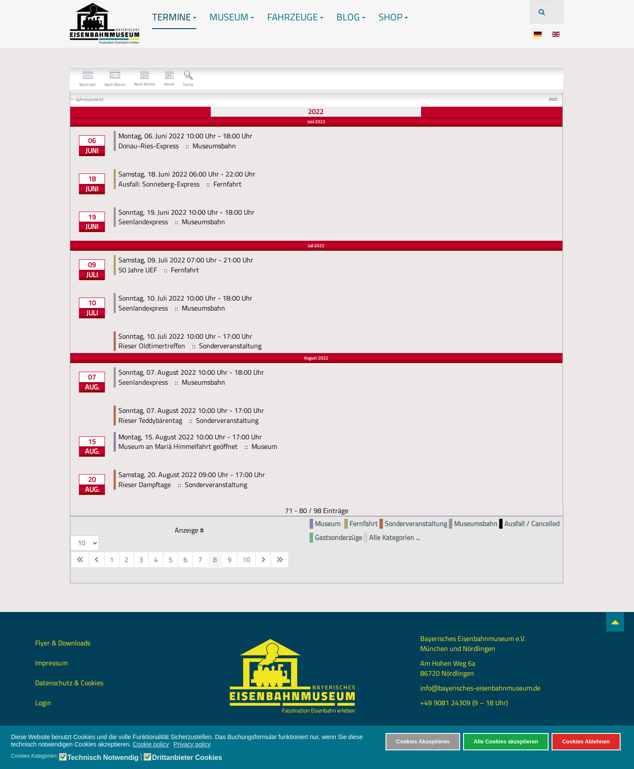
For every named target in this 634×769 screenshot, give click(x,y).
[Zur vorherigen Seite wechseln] (97, 560)
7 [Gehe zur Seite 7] (200, 559)
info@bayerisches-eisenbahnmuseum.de (480, 687)
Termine (174, 17)
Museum (231, 17)
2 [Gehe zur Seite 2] (126, 559)
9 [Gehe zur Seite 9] (230, 559)
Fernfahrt (364, 524)
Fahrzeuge (295, 17)
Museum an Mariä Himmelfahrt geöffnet (178, 446)
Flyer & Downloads (62, 642)
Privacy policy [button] (192, 744)
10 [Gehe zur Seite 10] (246, 559)
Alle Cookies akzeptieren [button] (506, 742)
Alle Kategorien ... (394, 538)
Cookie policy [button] (151, 744)
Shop (393, 17)
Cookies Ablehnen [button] (585, 742)
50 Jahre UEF (137, 269)
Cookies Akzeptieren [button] (422, 742)
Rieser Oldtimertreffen (151, 345)
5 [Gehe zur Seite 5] (171, 559)
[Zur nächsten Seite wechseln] (263, 560)
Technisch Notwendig (102, 758)
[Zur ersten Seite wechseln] (80, 560)
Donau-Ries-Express (148, 145)
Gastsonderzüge (338, 538)
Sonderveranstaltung (416, 524)
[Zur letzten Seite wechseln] (280, 560)
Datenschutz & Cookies (69, 682)
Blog (351, 17)
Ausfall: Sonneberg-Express (158, 183)
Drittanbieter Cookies (187, 758)
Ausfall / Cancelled (531, 524)
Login (43, 702)
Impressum (51, 662)
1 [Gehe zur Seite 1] (112, 559)
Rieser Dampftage (144, 484)
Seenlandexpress (143, 221)
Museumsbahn (475, 524)
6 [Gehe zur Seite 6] (185, 559)
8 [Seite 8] (215, 559)
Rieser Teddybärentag (150, 420)
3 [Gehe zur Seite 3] (141, 559)
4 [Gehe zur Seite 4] (156, 559)
